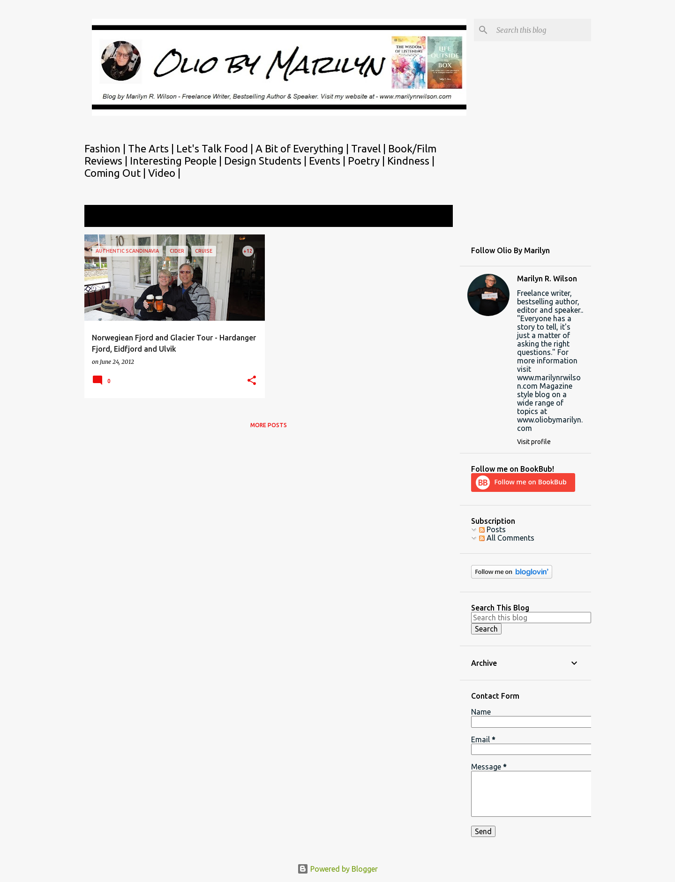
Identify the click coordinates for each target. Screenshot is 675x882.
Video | (164, 173)
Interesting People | (177, 160)
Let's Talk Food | (215, 148)
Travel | (369, 148)
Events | (328, 160)
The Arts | (152, 148)
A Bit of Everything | (303, 148)
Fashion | (106, 148)
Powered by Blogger (337, 869)
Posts (492, 529)
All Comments (506, 538)
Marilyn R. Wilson (547, 278)
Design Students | (266, 160)
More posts (268, 425)
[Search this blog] (542, 30)
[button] (251, 381)
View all (433, 217)
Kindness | (411, 160)
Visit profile (534, 441)
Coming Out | (116, 173)
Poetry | (367, 160)
